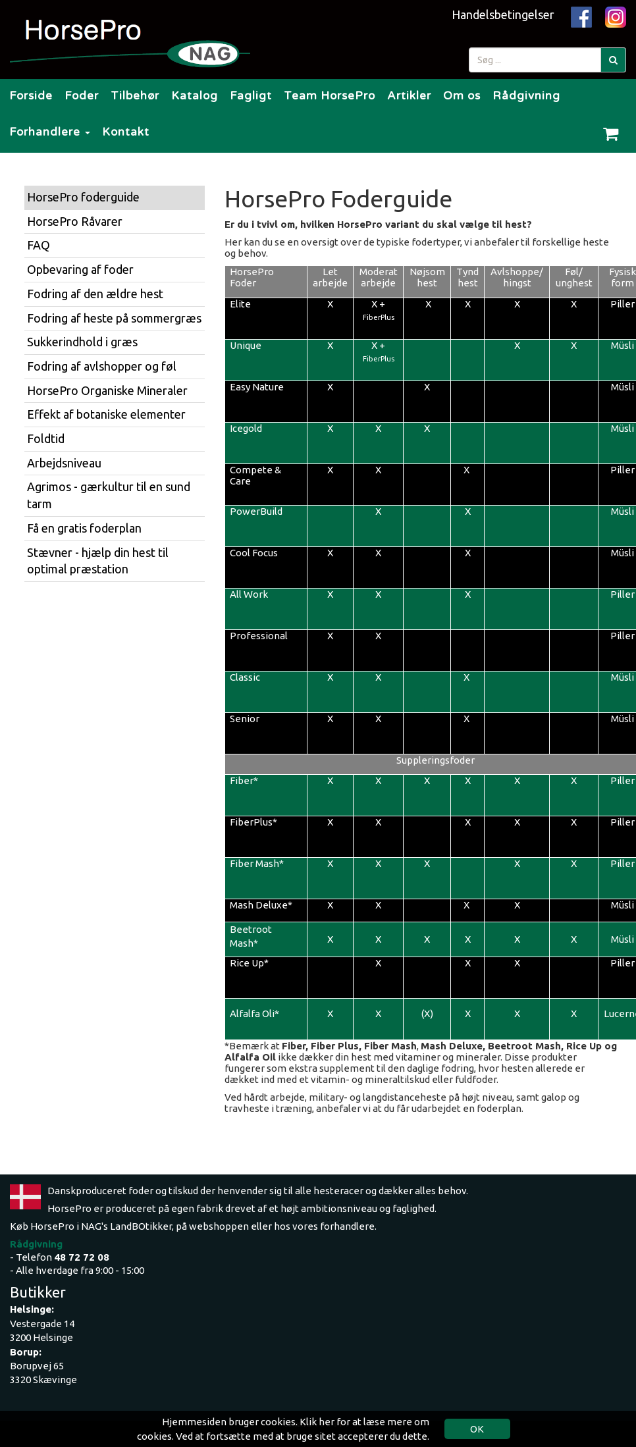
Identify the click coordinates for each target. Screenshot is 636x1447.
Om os (462, 96)
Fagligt (251, 96)
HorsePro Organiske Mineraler (107, 390)
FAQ (38, 244)
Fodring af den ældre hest (95, 293)
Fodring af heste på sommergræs (114, 318)
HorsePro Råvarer (74, 221)
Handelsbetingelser (503, 14)
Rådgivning (526, 96)
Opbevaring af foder (80, 269)
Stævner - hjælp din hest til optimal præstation (98, 561)
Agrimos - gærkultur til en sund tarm (108, 495)
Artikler (409, 96)
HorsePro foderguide (83, 196)
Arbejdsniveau (64, 462)
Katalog (194, 96)
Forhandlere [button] (49, 132)
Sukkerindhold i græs (82, 341)
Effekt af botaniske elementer (106, 414)
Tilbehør (135, 96)
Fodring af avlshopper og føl (101, 366)
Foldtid (46, 438)
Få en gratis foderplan (84, 528)
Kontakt (125, 132)
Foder (82, 96)
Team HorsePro (329, 96)
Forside (31, 96)
